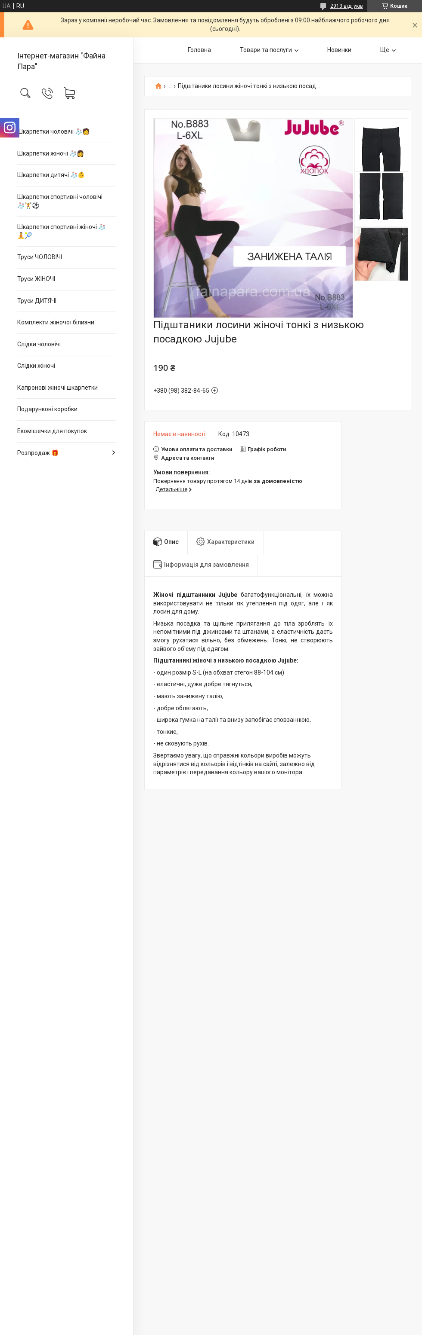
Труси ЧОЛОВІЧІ (39, 257)
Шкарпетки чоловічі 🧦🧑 (53, 131)
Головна (199, 49)
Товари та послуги (266, 49)
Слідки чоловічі (39, 344)
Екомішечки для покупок (52, 431)
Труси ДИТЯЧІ (36, 300)
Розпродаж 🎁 (38, 452)
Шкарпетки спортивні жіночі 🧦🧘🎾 (61, 231)
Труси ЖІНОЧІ (36, 278)
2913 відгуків (346, 6)
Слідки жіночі (36, 365)
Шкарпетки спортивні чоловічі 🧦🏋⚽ (59, 201)
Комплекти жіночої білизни (55, 322)
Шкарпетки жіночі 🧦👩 (50, 153)
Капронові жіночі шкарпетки (57, 387)
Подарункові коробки (47, 409)
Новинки (339, 49)
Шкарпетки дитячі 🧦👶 (51, 174)
